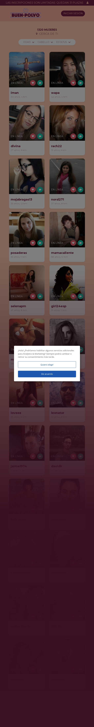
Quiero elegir (47, 364)
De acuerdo (47, 373)
